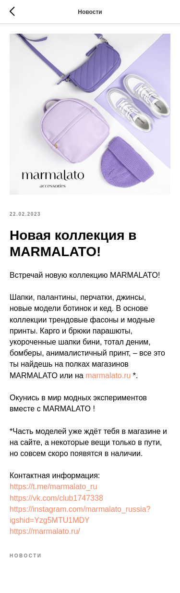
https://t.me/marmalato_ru (53, 486)
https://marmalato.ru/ (45, 531)
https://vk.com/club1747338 (56, 498)
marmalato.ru (108, 375)
